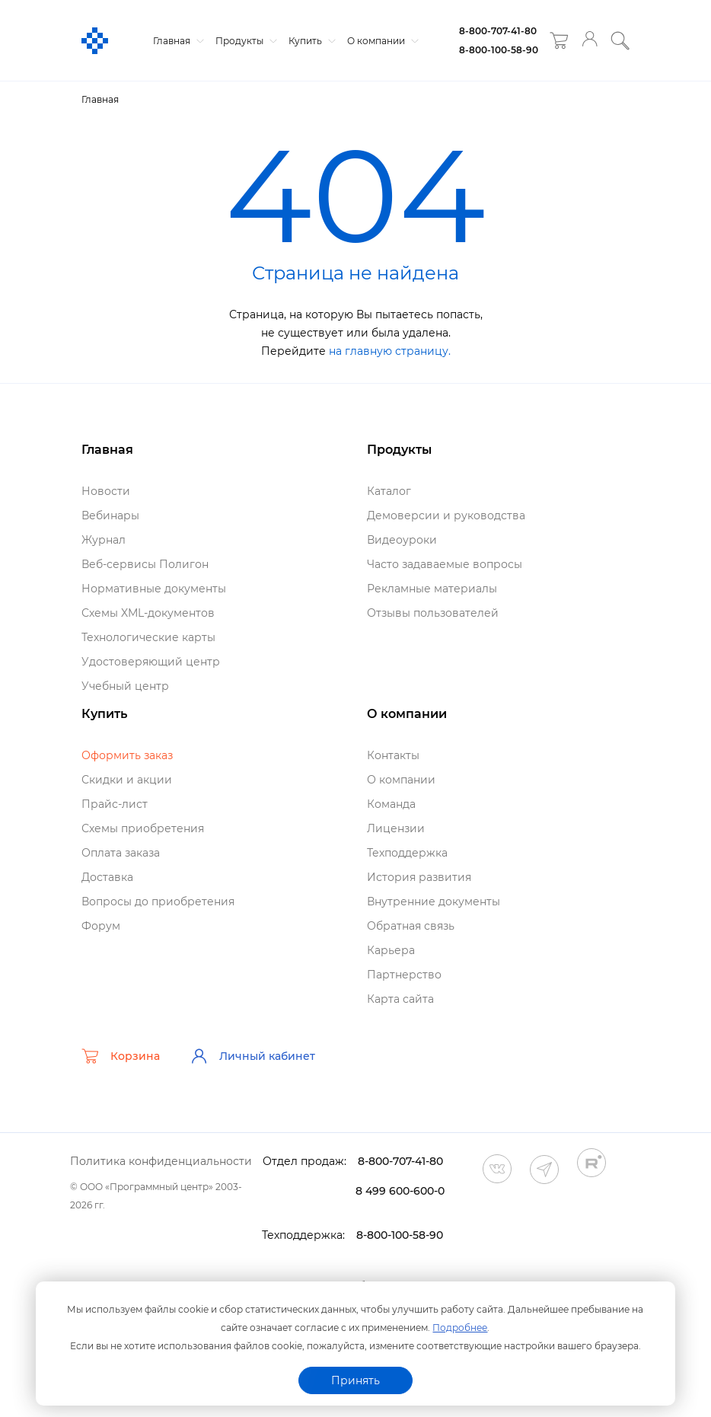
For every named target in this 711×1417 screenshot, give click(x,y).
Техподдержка (407, 853)
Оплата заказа (120, 853)
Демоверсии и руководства (446, 515)
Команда (391, 804)
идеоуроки (402, 540)
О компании (381, 40)
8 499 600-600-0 (400, 1191)
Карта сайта (400, 999)
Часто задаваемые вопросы (444, 564)
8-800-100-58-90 (498, 50)
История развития (419, 877)
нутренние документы (433, 901)
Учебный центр (125, 686)
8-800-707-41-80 (498, 31)
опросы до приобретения (157, 901)
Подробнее (459, 1327)
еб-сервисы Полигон (145, 564)
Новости (105, 491)
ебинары (110, 515)
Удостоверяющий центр (150, 662)
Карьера (391, 950)
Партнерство (404, 974)
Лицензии (396, 828)
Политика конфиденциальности (161, 1161)
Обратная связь (410, 926)
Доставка (107, 877)
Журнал (103, 540)
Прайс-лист (114, 804)
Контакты (393, 755)
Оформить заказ (127, 755)
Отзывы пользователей (433, 613)
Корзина (120, 1056)
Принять (355, 1380)
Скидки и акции (126, 780)
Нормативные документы (153, 588)
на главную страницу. (390, 351)
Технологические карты (148, 637)
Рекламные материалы (432, 588)
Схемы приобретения (142, 828)
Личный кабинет (252, 1056)
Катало (389, 491)
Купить (310, 40)
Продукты (244, 40)
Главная (176, 40)
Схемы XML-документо (148, 613)
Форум (100, 926)
